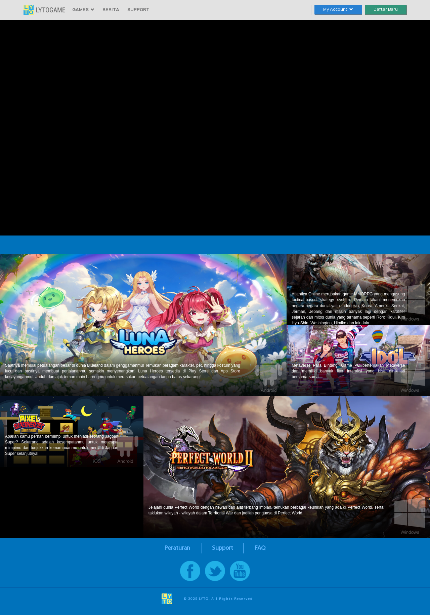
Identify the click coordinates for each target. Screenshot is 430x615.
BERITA (110, 10)
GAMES (83, 10)
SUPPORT (138, 10)
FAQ (260, 548)
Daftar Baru (386, 9)
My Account (338, 9)
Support (222, 548)
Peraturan (177, 548)
